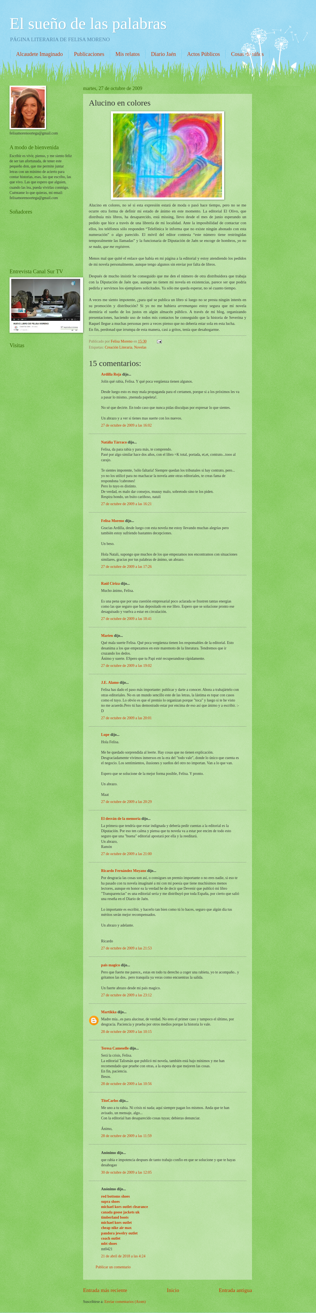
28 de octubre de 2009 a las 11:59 (126, 1136)
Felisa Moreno (112, 521)
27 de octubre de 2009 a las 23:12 (126, 995)
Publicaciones (89, 54)
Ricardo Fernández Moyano (123, 871)
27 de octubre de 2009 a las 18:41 (126, 619)
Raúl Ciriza (110, 583)
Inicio (173, 1290)
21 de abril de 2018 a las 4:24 (123, 1256)
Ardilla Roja (111, 374)
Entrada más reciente (105, 1290)
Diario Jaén (163, 54)
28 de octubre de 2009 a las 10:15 (126, 1032)
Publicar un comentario (113, 1267)
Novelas (140, 347)
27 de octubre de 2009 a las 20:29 (126, 802)
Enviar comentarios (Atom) (125, 1302)
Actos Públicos (203, 54)
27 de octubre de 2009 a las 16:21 (126, 504)
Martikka (109, 1012)
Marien (107, 636)
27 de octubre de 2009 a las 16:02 (126, 425)
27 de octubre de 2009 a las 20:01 (126, 718)
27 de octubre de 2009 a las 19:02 (126, 666)
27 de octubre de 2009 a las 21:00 (126, 854)
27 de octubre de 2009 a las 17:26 (126, 567)
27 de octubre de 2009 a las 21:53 (126, 948)
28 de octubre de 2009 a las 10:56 (126, 1084)
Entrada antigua (235, 1290)
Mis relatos (128, 54)
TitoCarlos (109, 1101)
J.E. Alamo (110, 683)
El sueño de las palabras (88, 23)
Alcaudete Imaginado (39, 54)
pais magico (110, 965)
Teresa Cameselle (115, 1048)
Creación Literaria (118, 347)
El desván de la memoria (121, 819)
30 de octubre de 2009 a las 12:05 (126, 1172)
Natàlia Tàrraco (114, 442)
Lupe (105, 735)
